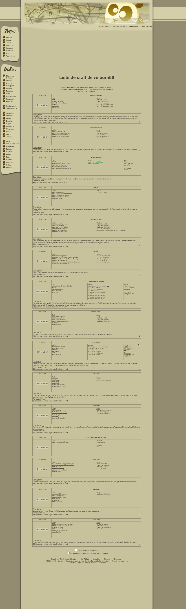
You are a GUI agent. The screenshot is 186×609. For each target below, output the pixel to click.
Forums (9, 40)
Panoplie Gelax (39, 399)
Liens (8, 53)
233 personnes (38, 151)
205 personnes (38, 336)
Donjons (9, 88)
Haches (9, 160)
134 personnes (38, 214)
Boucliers (9, 121)
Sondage (9, 48)
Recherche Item (12, 106)
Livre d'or (9, 51)
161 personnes (38, 433)
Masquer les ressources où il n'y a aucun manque (86, 553)
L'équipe (96, 559)
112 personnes (38, 401)
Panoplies (10, 86)
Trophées (9, 137)
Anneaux (9, 116)
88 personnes (37, 183)
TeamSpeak (10, 56)
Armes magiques (12, 144)
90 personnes (37, 307)
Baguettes (10, 146)
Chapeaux (10, 129)
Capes (8, 124)
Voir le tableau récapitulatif (86, 550)
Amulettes (10, 113)
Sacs (8, 134)
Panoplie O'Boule (39, 367)
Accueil (9, 37)
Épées (8, 154)
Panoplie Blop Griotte (41, 244)
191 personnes (38, 369)
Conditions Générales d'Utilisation (64, 559)
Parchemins (10, 99)
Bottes (8, 118)
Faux (8, 157)
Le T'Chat (85, 559)
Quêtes (9, 83)
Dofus (8, 131)
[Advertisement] (86, 52)
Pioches (9, 167)
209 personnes (38, 246)
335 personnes (38, 483)
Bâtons (9, 149)
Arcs (8, 141)
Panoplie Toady (39, 181)
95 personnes (37, 122)
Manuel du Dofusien (10, 77)
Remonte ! (118, 559)
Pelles (8, 165)
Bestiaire (9, 102)
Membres (9, 45)
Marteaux (9, 162)
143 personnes (38, 515)
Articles (9, 80)
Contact (107, 559)
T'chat (8, 43)
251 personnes (38, 276)
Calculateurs (11, 96)
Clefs (8, 94)
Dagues (9, 152)
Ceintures (10, 126)
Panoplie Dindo (39, 274)
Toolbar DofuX (11, 109)
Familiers (9, 91)
